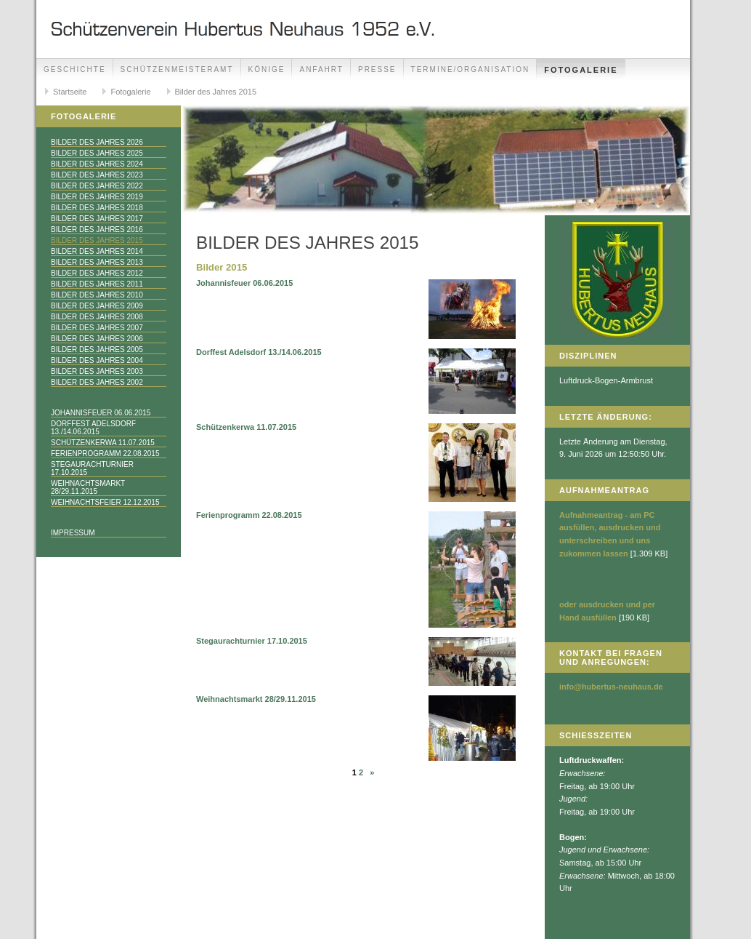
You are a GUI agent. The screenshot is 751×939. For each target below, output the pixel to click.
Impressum (73, 533)
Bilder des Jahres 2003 (97, 371)
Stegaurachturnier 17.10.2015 (92, 468)
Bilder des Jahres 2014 (97, 251)
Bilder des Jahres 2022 (97, 186)
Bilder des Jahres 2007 (97, 328)
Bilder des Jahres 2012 (97, 273)
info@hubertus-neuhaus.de (611, 686)
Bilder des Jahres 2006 (97, 339)
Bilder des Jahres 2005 (97, 349)
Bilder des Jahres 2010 (97, 295)
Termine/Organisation (470, 69)
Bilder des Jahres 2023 (97, 175)
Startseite (69, 91)
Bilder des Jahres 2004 (97, 360)
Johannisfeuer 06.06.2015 (100, 413)
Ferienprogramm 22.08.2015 (105, 453)
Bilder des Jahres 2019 (97, 197)
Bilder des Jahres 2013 (97, 262)
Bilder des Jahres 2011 (97, 284)
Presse (377, 69)
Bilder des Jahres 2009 (97, 306)
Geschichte (75, 69)
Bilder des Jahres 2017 (97, 219)
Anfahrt (321, 69)
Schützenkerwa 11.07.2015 (103, 443)
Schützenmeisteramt (177, 69)
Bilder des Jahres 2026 (97, 142)
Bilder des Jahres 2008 (97, 317)
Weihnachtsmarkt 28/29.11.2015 (88, 487)
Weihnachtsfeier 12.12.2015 (105, 502)
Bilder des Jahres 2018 (97, 208)
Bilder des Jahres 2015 (216, 91)
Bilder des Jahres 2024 (97, 164)
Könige (266, 69)
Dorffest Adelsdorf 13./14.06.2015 (93, 428)
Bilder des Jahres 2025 (97, 153)
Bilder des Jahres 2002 (97, 382)
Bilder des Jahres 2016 (97, 229)
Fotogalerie (580, 69)
